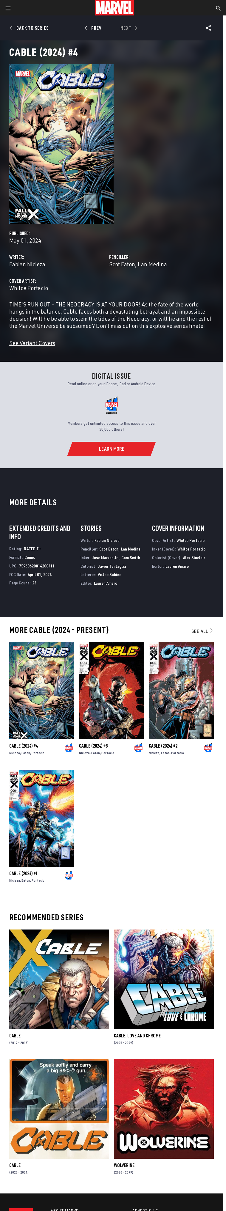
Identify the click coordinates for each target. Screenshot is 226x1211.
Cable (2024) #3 (93, 746)
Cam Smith (130, 557)
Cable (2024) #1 (23, 873)
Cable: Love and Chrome (137, 1036)
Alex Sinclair (194, 557)
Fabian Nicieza (27, 264)
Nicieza (14, 753)
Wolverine (124, 1165)
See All (202, 631)
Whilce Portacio (28, 287)
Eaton (25, 753)
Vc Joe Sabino (109, 574)
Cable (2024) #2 (163, 746)
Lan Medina (152, 264)
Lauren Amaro (105, 583)
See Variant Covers (32, 342)
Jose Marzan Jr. (105, 557)
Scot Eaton (122, 264)
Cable (15, 1036)
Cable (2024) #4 (23, 746)
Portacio (38, 753)
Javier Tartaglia (112, 566)
